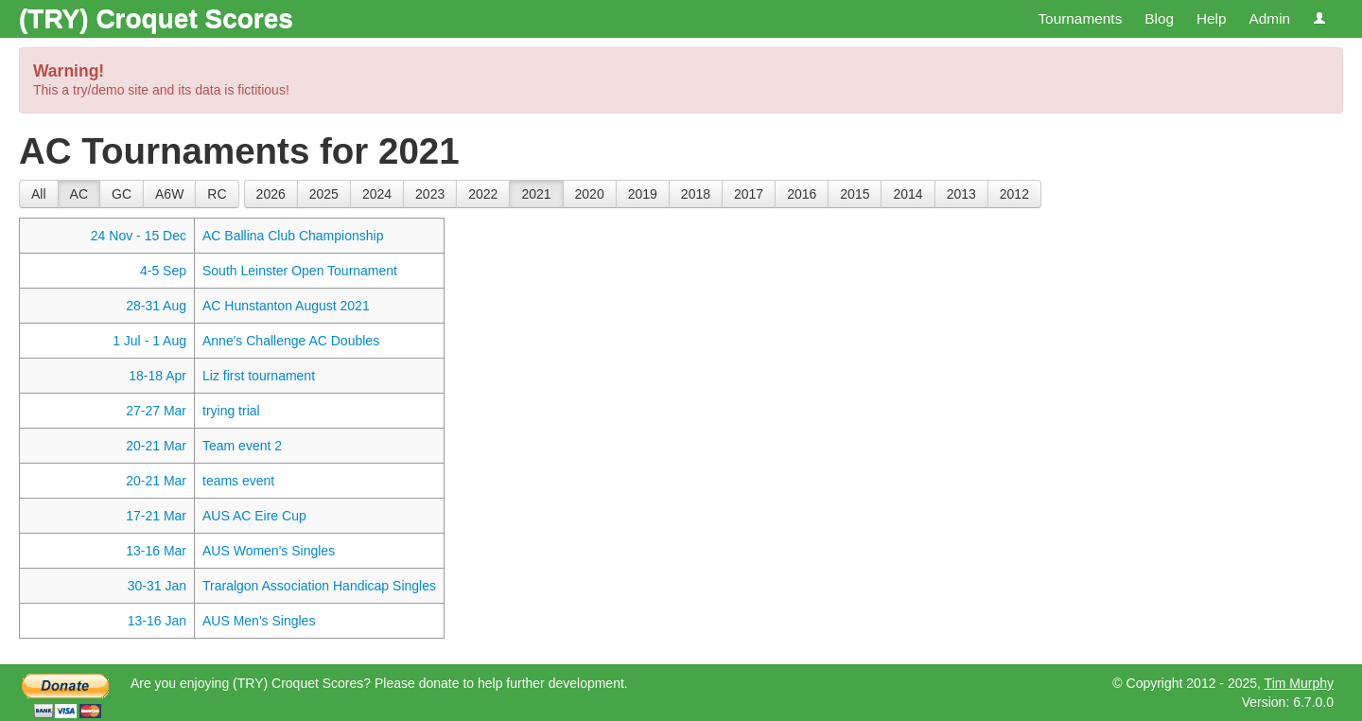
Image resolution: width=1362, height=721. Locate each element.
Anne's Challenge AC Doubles (290, 340)
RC (216, 194)
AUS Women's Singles (268, 550)
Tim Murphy (1299, 683)
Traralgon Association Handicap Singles (319, 585)
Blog (1159, 18)
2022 (483, 194)
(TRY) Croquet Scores (156, 18)
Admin (1269, 18)
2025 (324, 194)
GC (121, 194)
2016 (801, 194)
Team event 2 (242, 445)
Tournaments (1080, 18)
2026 (271, 194)
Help (1211, 18)
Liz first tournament (258, 375)
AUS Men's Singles (258, 620)
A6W (169, 194)
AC (79, 194)
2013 (961, 194)
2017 (748, 194)
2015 (854, 194)
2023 (430, 194)
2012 (1014, 194)
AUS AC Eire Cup (254, 515)
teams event (238, 480)
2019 (642, 194)
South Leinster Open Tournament (299, 270)
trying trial (231, 410)
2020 (589, 194)
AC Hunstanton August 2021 (286, 305)
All (38, 194)
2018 (695, 194)
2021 (535, 194)
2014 (907, 194)
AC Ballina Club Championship (292, 235)
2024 (377, 194)
